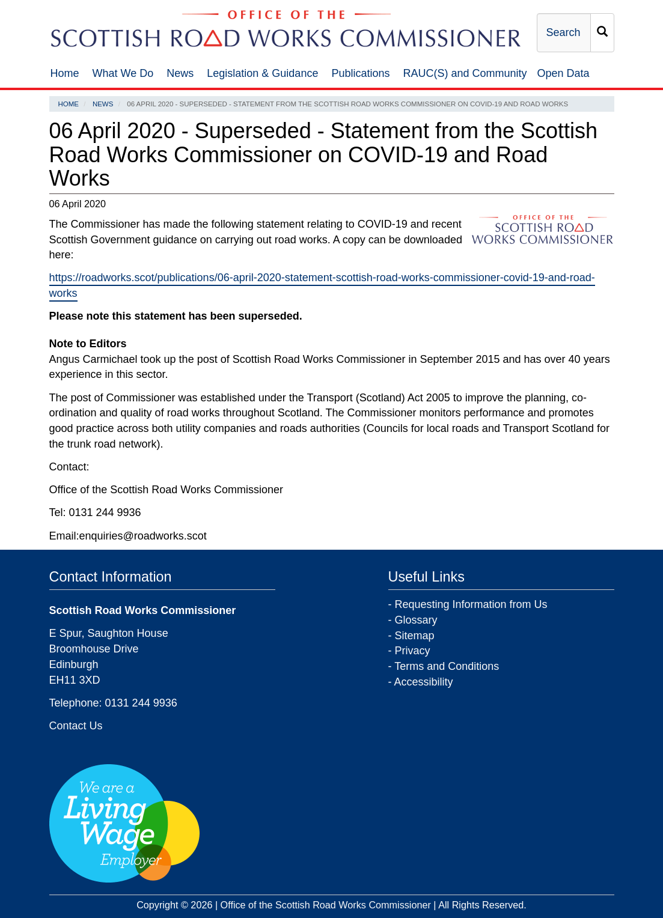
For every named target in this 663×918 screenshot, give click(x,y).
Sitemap (415, 636)
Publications (360, 73)
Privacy (412, 651)
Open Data (563, 73)
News (180, 73)
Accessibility (423, 682)
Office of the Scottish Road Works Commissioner (326, 904)
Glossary (416, 620)
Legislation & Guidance (262, 73)
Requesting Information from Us (471, 604)
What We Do (123, 73)
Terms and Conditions (446, 666)
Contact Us (76, 726)
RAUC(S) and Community (465, 73)
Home (64, 73)
